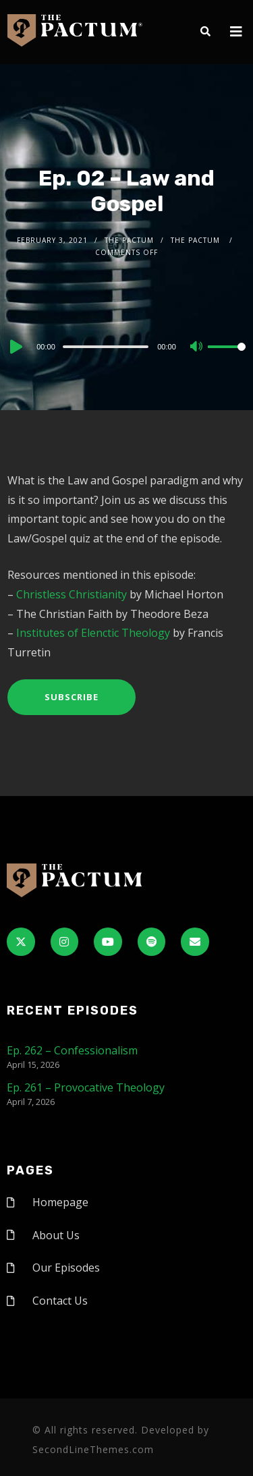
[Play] (15, 346)
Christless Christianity (71, 594)
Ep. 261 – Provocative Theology (86, 1087)
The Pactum (129, 240)
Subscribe (72, 697)
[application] (126, 346)
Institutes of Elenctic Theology (93, 632)
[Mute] (197, 347)
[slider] (105, 346)
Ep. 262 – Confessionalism (72, 1050)
